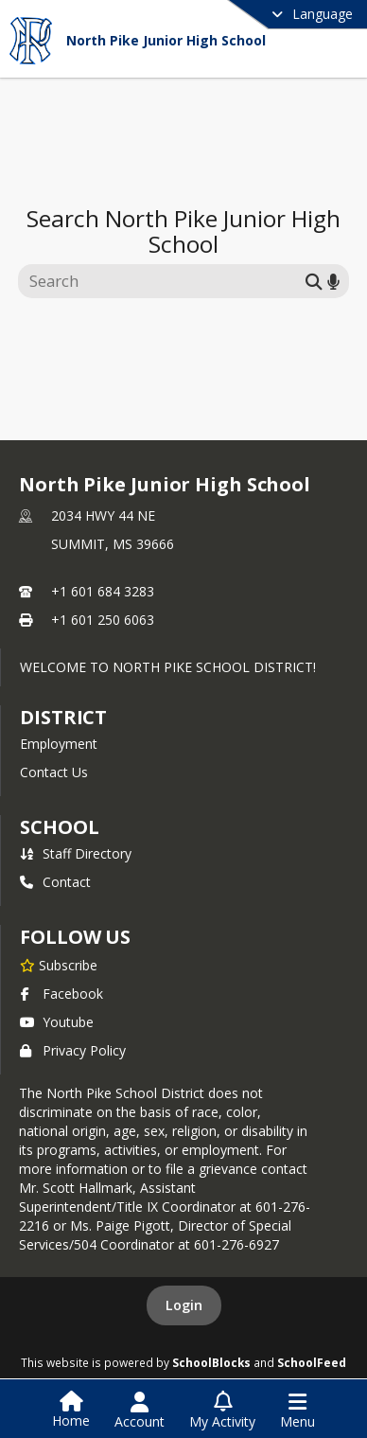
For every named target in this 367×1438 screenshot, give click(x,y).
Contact (55, 882)
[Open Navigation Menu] (297, 1410)
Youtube (57, 1022)
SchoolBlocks (211, 1362)
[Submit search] (314, 281)
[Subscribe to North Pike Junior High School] (58, 964)
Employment (58, 744)
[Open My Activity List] (222, 1410)
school (59, 827)
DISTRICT (63, 717)
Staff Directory (75, 853)
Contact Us (54, 772)
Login (184, 1305)
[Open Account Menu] (139, 1410)
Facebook (61, 994)
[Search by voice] (333, 281)
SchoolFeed (311, 1362)
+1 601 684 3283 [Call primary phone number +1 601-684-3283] (102, 591)
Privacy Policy (73, 1050)
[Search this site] (163, 281)
